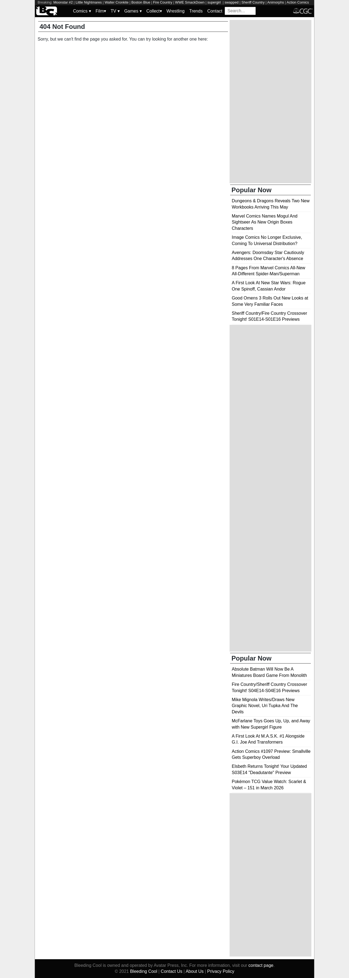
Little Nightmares (89, 2)
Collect (154, 11)
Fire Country (162, 2)
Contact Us (171, 971)
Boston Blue (140, 2)
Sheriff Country (252, 2)
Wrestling (176, 11)
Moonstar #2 (63, 2)
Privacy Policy (220, 971)
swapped (232, 2)
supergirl (214, 2)
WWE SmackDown (189, 2)
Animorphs (275, 2)
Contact (214, 11)
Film (101, 11)
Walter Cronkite (117, 2)
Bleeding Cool (143, 971)
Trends (196, 11)
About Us (195, 971)
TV (115, 11)
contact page (260, 965)
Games (133, 11)
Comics (82, 11)
